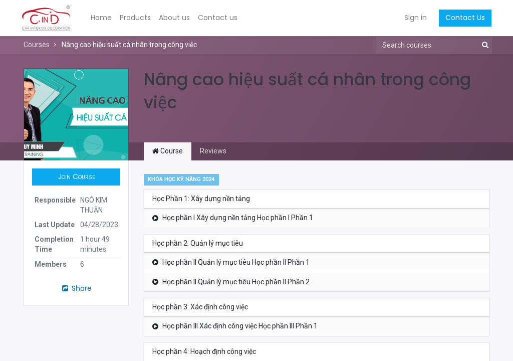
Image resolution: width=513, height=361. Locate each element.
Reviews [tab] (213, 151)
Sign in (413, 18)
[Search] (483, 45)
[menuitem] (103, 18)
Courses (37, 45)
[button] (76, 177)
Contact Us (463, 18)
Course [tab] (167, 151)
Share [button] (76, 288)
